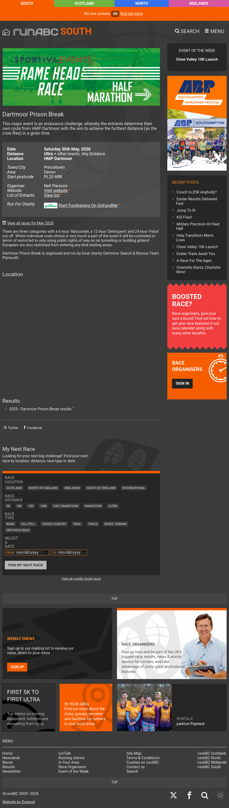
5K (8, 506)
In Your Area (68, 762)
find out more (131, 13)
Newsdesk (11, 758)
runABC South (209, 767)
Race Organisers (72, 767)
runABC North (209, 758)
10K (30, 506)
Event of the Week (73, 771)
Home (7, 753)
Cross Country (54, 524)
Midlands (198, 3)
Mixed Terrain (115, 524)
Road (10, 524)
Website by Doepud (18, 802)
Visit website (56, 190)
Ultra (112, 506)
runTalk (64, 753)
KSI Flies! (184, 217)
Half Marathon (65, 506)
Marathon (93, 506)
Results (8, 767)
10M (43, 506)
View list (52, 195)
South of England (101, 488)
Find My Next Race (25, 565)
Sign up (17, 667)
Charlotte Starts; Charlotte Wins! (198, 269)
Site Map (133, 753)
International (133, 488)
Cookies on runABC (142, 762)
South (27, 3)
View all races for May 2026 (30, 223)
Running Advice (71, 758)
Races (7, 762)
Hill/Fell (28, 524)
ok (115, 14)
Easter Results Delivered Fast (196, 201)
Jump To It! (186, 210)
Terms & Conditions (143, 758)
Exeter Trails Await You (196, 253)
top (114, 599)
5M (19, 506)
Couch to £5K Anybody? (197, 192)
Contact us (135, 767)
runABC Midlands (212, 762)
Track (93, 524)
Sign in (182, 383)
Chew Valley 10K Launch (197, 247)
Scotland (84, 3)
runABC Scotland (211, 753)
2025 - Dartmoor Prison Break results (40, 409)
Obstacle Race (17, 530)
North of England (43, 488)
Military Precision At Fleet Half (198, 226)
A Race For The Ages (194, 260)
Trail (77, 524)
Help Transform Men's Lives (194, 237)
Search (132, 771)
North (141, 3)
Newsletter (11, 771)
